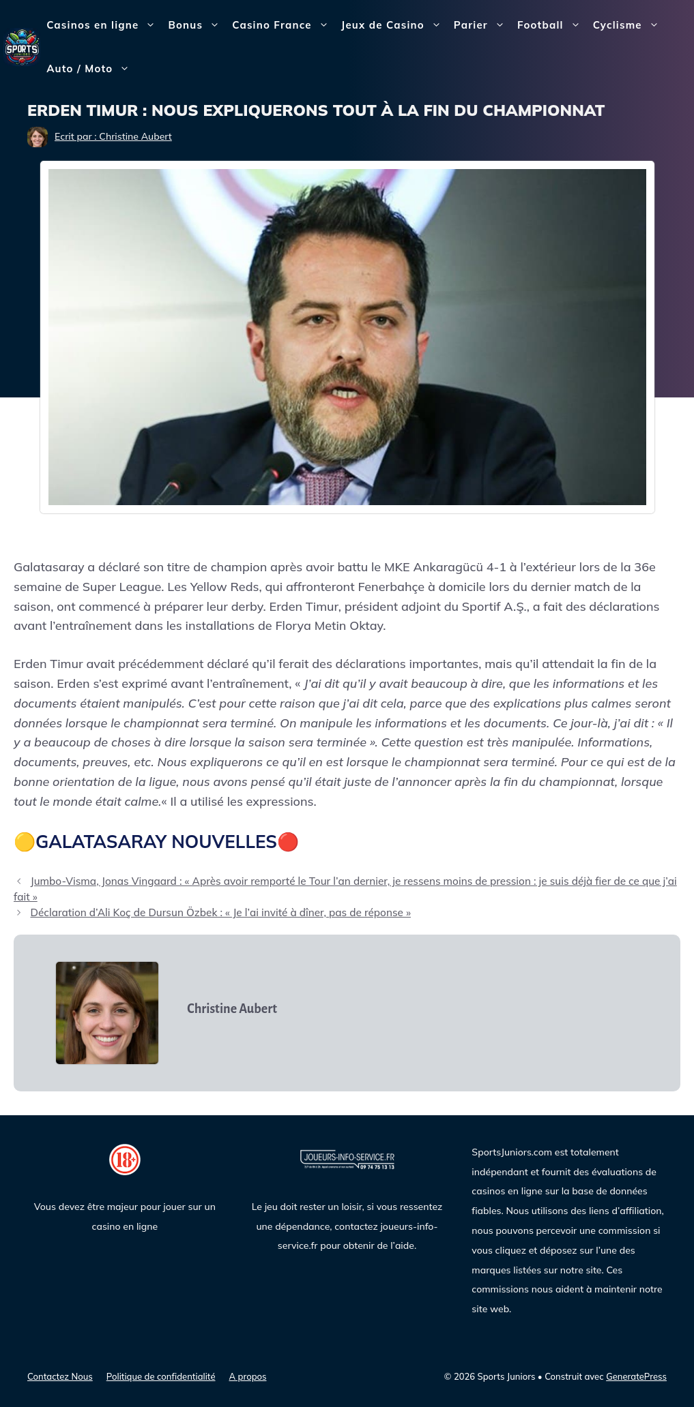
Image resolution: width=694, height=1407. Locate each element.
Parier (482, 25)
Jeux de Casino (394, 25)
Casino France (283, 25)
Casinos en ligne (104, 25)
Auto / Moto (91, 69)
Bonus (197, 25)
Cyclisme (629, 25)
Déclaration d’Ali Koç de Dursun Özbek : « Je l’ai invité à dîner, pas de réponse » (220, 912)
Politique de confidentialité (161, 1376)
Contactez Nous (60, 1376)
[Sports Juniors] (21, 46)
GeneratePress (636, 1376)
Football (552, 25)
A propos (248, 1376)
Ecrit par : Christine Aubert (113, 136)
